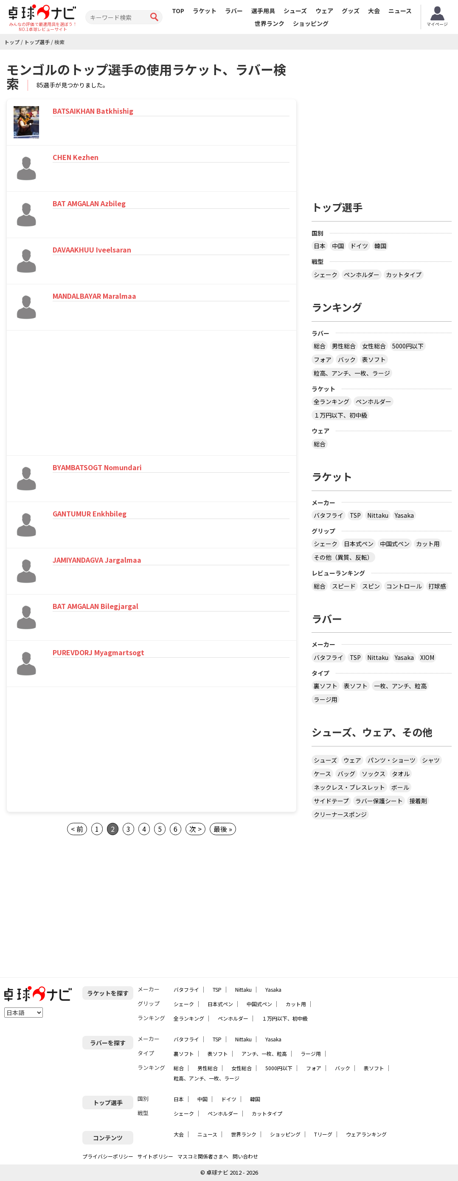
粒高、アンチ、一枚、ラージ (352, 373)
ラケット (204, 10)
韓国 (380, 245)
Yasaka (404, 515)
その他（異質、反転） (343, 557)
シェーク (325, 274)
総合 (320, 346)
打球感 (437, 586)
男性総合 (344, 346)
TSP (355, 515)
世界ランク (269, 23)
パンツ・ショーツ (392, 760)
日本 (320, 245)
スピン (371, 586)
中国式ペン (395, 543)
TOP (178, 10)
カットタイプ (403, 274)
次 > (195, 829)
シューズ (295, 10)
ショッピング (311, 23)
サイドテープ (331, 801)
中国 (338, 245)
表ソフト (374, 359)
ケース (322, 773)
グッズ (351, 10)
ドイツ (359, 245)
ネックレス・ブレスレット (349, 787)
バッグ (346, 773)
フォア (323, 359)
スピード (344, 586)
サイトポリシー (155, 1156)
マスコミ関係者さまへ (202, 1156)
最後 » (223, 829)
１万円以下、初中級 (340, 415)
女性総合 (374, 346)
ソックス (373, 773)
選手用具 (263, 10)
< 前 (77, 829)
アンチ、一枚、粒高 (264, 1053)
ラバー (234, 10)
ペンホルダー (361, 274)
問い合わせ (245, 1156)
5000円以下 (408, 346)
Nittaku (377, 515)
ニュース (400, 10)
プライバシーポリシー (107, 1156)
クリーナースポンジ (340, 814)
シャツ (431, 760)
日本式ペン (359, 543)
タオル (401, 773)
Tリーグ (323, 1134)
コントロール (404, 586)
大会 (374, 10)
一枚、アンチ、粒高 (400, 686)
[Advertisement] (79, 394)
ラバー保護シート (379, 801)
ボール (400, 787)
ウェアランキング (366, 1134)
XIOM (427, 657)
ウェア (324, 10)
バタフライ (328, 515)
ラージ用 (325, 699)
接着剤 (418, 801)
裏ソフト (325, 686)
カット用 (428, 543)
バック (347, 359)
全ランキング (331, 401)
